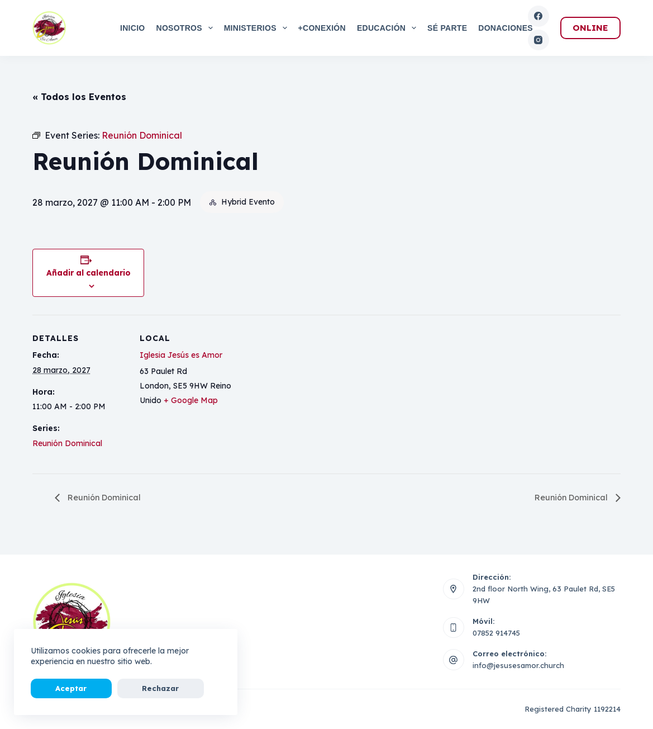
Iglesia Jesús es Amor (181, 355)
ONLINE (590, 27)
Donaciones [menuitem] (505, 27)
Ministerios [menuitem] (258, 28)
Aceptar (57, 688)
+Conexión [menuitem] (322, 27)
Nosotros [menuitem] (186, 28)
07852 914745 (496, 633)
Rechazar (119, 688)
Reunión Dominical (67, 443)
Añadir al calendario (88, 273)
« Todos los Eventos (79, 96)
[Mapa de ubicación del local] (306, 392)
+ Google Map (191, 400)
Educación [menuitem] (389, 28)
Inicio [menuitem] (132, 27)
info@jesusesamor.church (518, 665)
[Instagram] (538, 40)
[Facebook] (538, 16)
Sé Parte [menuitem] (447, 27)
